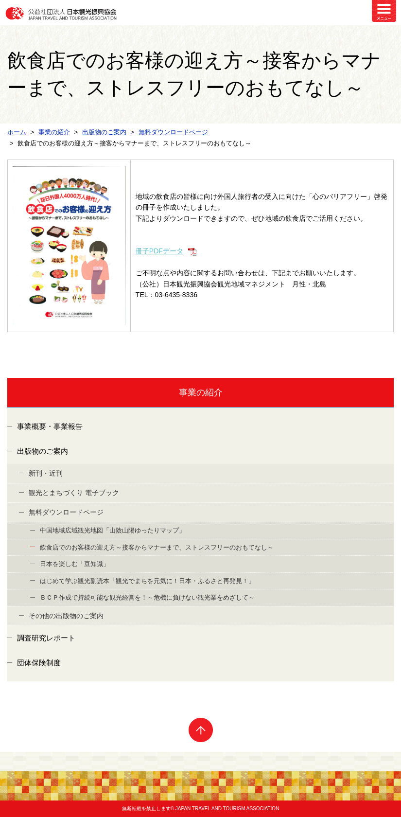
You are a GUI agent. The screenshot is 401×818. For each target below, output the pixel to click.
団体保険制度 (39, 663)
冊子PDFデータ (159, 251)
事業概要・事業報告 (50, 427)
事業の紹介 (201, 392)
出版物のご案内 (42, 452)
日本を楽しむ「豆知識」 (74, 564)
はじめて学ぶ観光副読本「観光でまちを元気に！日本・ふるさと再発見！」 (147, 581)
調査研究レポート (46, 639)
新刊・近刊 (46, 474)
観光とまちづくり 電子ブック (74, 493)
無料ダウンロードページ (66, 512)
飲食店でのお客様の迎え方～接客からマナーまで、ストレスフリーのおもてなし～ (157, 547)
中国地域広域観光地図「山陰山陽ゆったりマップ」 (112, 530)
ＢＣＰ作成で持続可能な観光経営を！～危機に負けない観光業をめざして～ (147, 598)
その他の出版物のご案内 (66, 616)
